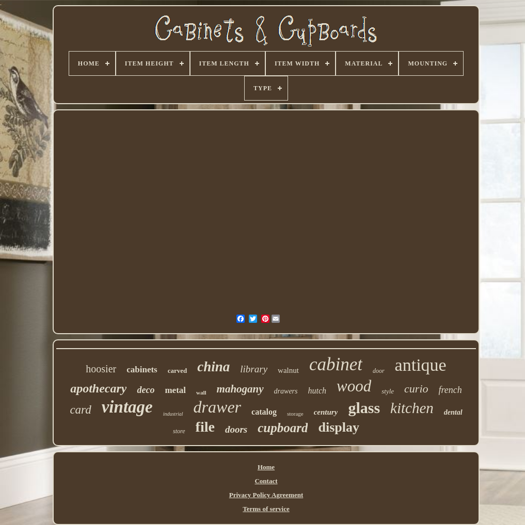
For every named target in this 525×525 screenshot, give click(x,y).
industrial (173, 414)
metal (175, 390)
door (379, 370)
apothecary (98, 388)
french (450, 390)
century (326, 412)
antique (421, 364)
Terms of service (266, 509)
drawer (217, 407)
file (205, 427)
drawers (286, 391)
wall (201, 392)
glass (364, 407)
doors (236, 429)
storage (295, 414)
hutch (317, 390)
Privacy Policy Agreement (266, 495)
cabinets (141, 369)
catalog (264, 411)
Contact (265, 481)
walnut (288, 370)
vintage (127, 407)
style (387, 391)
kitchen (412, 408)
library (253, 369)
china (213, 366)
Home (266, 467)
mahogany (240, 389)
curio (416, 388)
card (80, 409)
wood (354, 386)
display (338, 427)
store (179, 431)
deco (145, 390)
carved (177, 370)
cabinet (335, 364)
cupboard (283, 428)
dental (453, 412)
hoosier (101, 368)
